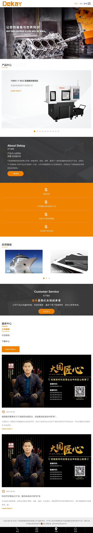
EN (81, 4)
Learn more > (10, 349)
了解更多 (15, 174)
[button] (34, 131)
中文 (76, 4)
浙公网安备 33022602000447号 (55, 524)
